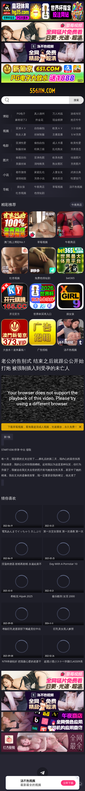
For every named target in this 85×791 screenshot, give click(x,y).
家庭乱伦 (39, 172)
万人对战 (57, 113)
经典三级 (39, 149)
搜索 (76, 100)
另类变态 (76, 149)
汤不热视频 (75, 186)
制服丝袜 (21, 149)
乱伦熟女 (57, 149)
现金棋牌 (57, 119)
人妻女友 (57, 172)
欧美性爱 (76, 143)
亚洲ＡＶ (21, 128)
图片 (6, 160)
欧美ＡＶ (57, 128)
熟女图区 (57, 163)
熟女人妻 (21, 134)
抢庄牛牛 (76, 119)
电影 (6, 145)
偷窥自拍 (21, 157)
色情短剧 (39, 193)
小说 (6, 175)
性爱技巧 (76, 178)
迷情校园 (21, 178)
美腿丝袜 (21, 163)
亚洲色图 (39, 157)
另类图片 (76, 163)
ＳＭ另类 (76, 134)
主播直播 (57, 134)
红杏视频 (21, 193)
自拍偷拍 (39, 128)
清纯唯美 (39, 163)
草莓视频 (57, 186)
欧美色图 (57, 157)
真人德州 (39, 113)
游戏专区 (76, 113)
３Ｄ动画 (76, 128)
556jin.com (42, 90)
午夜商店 (39, 186)
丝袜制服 (39, 134)
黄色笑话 (57, 178)
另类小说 (39, 178)
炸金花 (39, 119)
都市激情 (21, 172)
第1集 (7, 437)
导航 (6, 189)
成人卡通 (57, 143)
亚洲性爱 (21, 143)
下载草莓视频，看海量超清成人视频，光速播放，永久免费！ (45, 427)
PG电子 (21, 113)
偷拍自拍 (39, 143)
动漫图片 (76, 157)
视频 (6, 131)
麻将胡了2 (21, 119)
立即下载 (68, 783)
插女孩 (21, 186)
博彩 (6, 116)
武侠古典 (76, 172)
